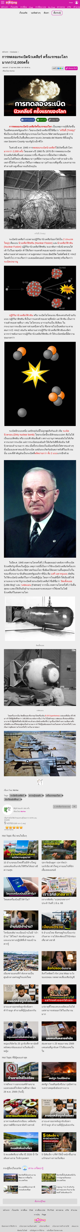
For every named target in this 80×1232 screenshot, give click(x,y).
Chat (31, 7)
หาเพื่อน (23, 7)
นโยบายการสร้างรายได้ (60, 1226)
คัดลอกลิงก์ (71, 68)
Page (44, 1215)
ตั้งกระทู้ (56, 13)
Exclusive (13, 52)
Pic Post (51, 7)
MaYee (12, 71)
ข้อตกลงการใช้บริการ (9, 1226)
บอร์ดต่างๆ (35, 13)
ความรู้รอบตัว (35, 796)
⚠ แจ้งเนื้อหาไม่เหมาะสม (62, 807)
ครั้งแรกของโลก (53, 796)
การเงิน (37, 1215)
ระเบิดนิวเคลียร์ (17, 796)
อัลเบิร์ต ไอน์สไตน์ (58, 254)
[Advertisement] (40, 33)
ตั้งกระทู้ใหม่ (40, 1201)
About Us (75, 1226)
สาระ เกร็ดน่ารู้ (32, 1168)
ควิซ (69, 7)
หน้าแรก (4, 7)
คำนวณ (74, 1210)
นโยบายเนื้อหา (44, 1226)
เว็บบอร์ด (14, 7)
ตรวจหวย (61, 7)
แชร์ (58, 68)
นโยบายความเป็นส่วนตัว (28, 1226)
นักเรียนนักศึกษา (12, 799)
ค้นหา (46, 13)
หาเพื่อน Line (40, 7)
